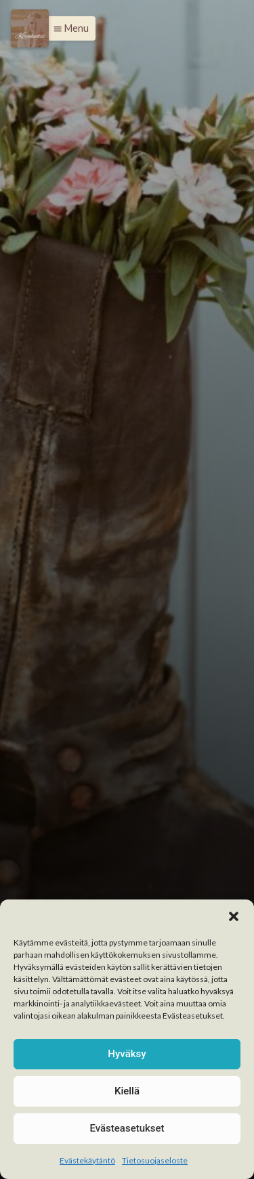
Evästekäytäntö (87, 1160)
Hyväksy (127, 1054)
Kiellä (127, 1091)
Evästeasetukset (126, 1128)
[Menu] (30, 28)
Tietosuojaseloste (155, 1160)
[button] (233, 916)
